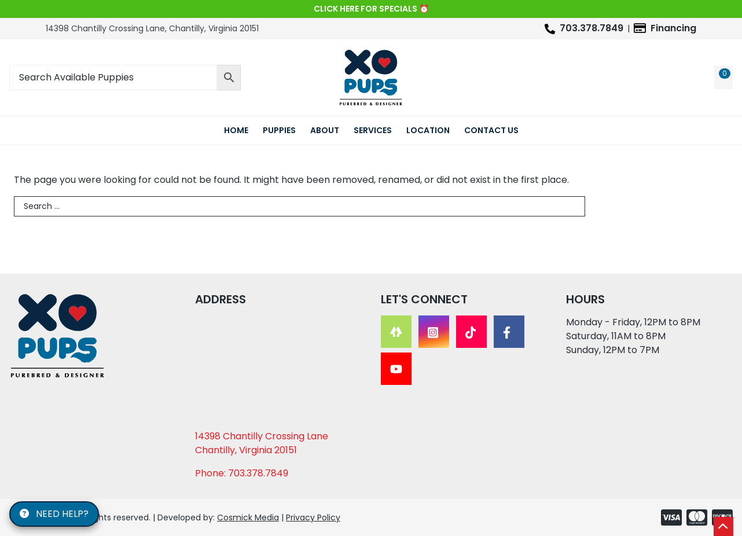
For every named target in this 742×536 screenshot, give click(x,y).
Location (428, 130)
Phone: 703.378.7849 (241, 473)
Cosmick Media (248, 517)
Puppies (279, 130)
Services (373, 130)
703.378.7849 (591, 28)
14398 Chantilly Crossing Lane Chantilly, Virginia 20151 (261, 443)
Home (236, 130)
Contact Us (491, 130)
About (324, 130)
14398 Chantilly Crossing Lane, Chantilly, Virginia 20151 (152, 28)
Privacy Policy (313, 517)
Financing (673, 28)
